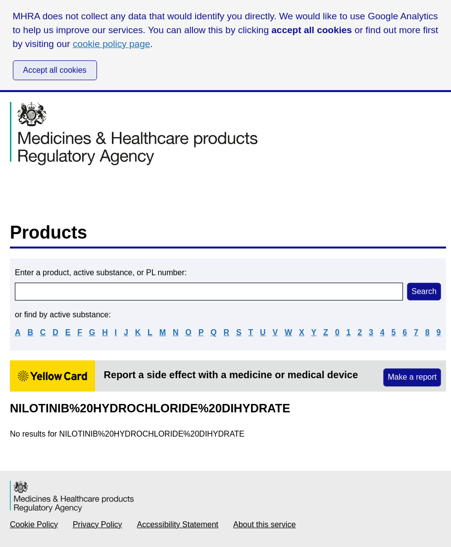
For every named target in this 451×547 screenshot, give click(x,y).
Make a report (412, 377)
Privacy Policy (97, 524)
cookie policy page (111, 44)
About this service (264, 524)
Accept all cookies (55, 70)
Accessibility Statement (178, 524)
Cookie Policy (34, 524)
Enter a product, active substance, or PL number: (101, 272)
